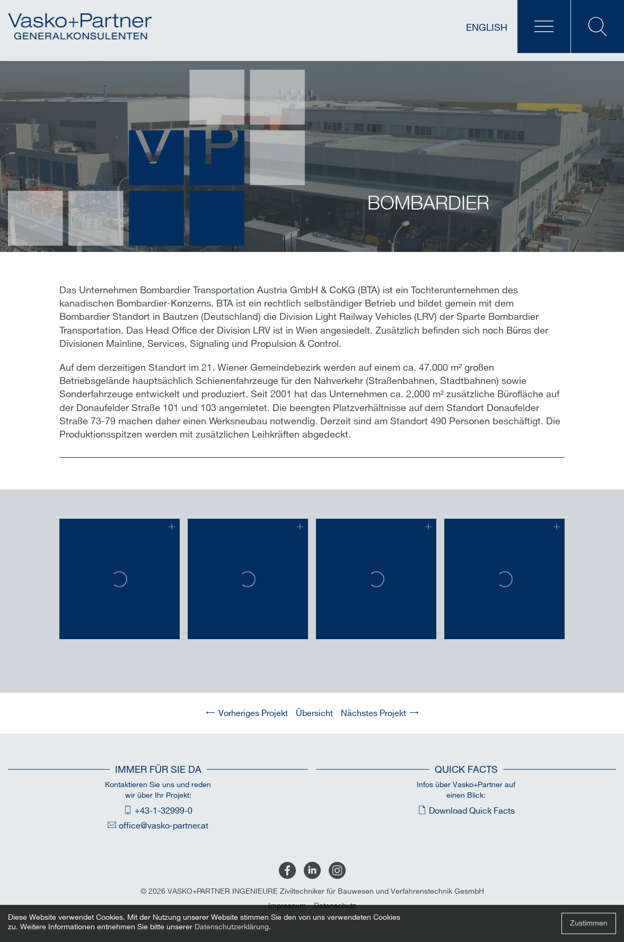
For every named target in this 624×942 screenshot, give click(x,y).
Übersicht (314, 714)
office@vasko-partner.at (163, 826)
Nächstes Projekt (373, 714)
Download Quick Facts (472, 811)
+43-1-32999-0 (163, 811)
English (486, 27)
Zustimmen (589, 923)
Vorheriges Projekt (253, 714)
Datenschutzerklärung (232, 926)
